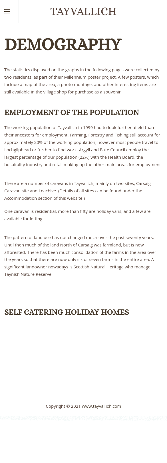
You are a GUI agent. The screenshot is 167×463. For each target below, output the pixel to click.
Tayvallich (83, 11)
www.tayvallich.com (101, 406)
